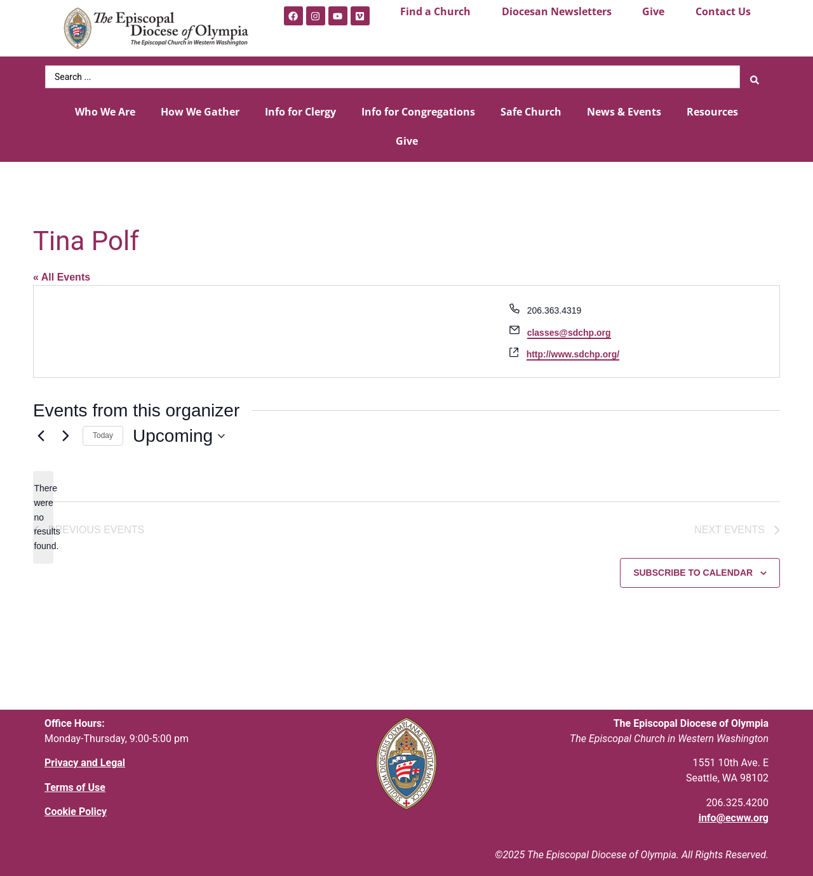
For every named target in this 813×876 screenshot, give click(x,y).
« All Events (61, 273)
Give (653, 11)
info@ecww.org (734, 815)
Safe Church (531, 108)
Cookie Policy (75, 809)
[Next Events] (65, 432)
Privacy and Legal (84, 761)
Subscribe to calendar (693, 571)
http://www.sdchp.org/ (573, 350)
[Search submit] (755, 75)
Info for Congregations (418, 108)
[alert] (43, 514)
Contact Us (723, 11)
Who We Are (105, 108)
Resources (712, 108)
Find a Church (435, 11)
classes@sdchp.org (569, 329)
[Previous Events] (40, 432)
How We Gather (200, 108)
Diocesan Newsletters (557, 11)
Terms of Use (74, 785)
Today (103, 432)
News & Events (624, 108)
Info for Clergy (300, 108)
